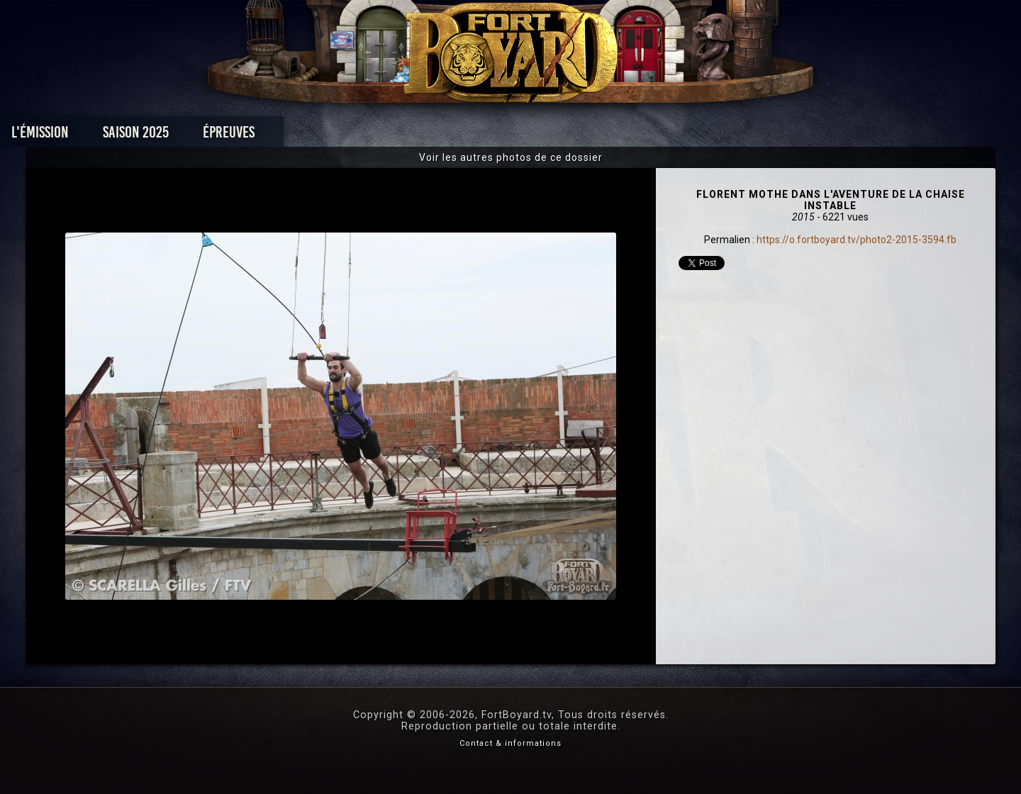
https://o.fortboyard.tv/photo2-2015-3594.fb (856, 239)
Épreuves (382, 135)
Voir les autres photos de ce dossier (511, 157)
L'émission (193, 135)
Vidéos (533, 135)
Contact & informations (510, 743)
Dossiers (609, 135)
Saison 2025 (289, 135)
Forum (685, 135)
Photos (461, 135)
